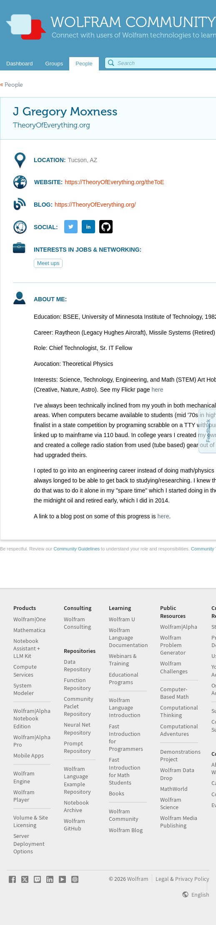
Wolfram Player (24, 795)
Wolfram (137, 878)
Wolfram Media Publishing (178, 821)
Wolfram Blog (126, 830)
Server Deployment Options (29, 843)
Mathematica (29, 630)
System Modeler (23, 689)
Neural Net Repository (77, 728)
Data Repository (77, 665)
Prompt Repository (77, 747)
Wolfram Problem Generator (173, 645)
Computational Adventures (179, 730)
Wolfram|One (29, 619)
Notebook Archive (76, 806)
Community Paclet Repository (78, 706)
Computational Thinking (179, 711)
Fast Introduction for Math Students (125, 771)
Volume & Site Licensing (30, 821)
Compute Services (25, 670)
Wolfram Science (170, 803)
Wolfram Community (123, 815)
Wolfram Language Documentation (128, 637)
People (11, 84)
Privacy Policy (192, 878)
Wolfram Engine (24, 777)
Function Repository (77, 683)
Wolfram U (122, 619)
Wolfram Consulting (77, 622)
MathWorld (174, 788)
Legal (162, 878)
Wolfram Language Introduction (125, 707)
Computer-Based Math (174, 692)
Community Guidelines (76, 548)
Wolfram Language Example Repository (77, 780)
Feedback (208, 430)
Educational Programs (123, 678)
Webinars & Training (123, 659)
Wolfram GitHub (74, 824)
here (157, 389)
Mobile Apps (28, 755)
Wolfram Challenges (174, 667)
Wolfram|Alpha (178, 626)
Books (116, 793)
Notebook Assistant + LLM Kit (26, 648)
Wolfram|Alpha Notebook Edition (31, 718)
